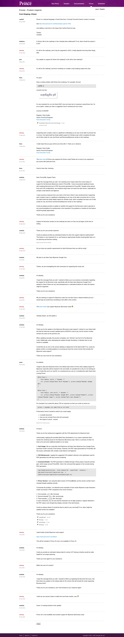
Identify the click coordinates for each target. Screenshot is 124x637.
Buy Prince (55, 3)
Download (101, 3)
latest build (42, 159)
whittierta (22, 41)
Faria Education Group (43, 119)
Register (102, 9)
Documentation (79, 3)
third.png (41, 524)
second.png (42, 522)
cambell (21, 19)
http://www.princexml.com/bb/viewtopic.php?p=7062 (55, 23)
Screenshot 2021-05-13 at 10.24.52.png (49, 123)
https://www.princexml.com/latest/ (46, 536)
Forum (91, 3)
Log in (97, 9)
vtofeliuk (21, 177)
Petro (20, 77)
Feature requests (34, 10)
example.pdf (42, 517)
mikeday (21, 50)
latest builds (42, 306)
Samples (66, 3)
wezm (20, 362)
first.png (41, 519)
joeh (20, 59)
